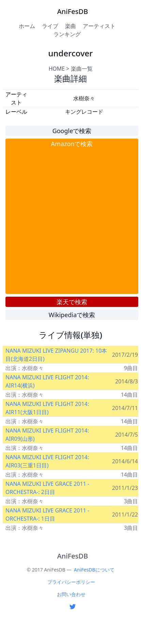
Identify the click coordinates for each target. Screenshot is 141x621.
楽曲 (70, 26)
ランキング (67, 34)
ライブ (50, 26)
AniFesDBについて (94, 569)
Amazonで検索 (72, 144)
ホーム (27, 26)
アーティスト (99, 26)
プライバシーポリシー (71, 582)
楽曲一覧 (82, 68)
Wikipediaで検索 (72, 315)
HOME (56, 68)
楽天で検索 (72, 302)
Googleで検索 (72, 131)
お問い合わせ (71, 594)
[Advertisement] (69, 221)
